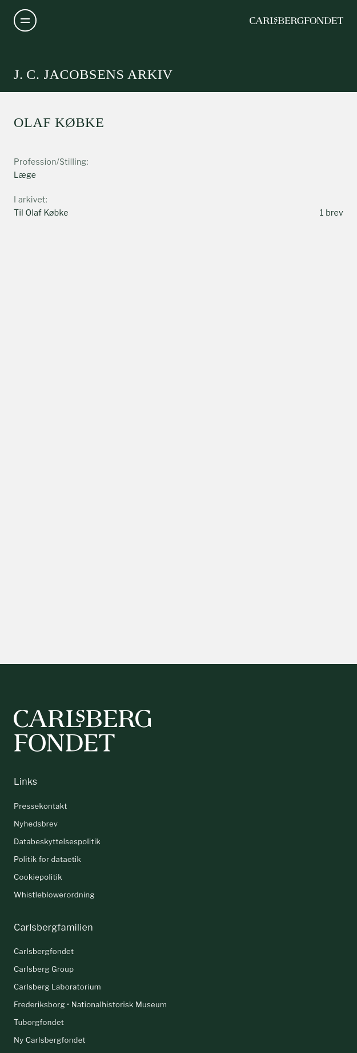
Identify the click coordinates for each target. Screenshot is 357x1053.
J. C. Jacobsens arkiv (93, 74)
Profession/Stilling (50, 161)
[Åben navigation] (25, 20)
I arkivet (30, 199)
